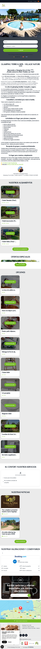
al (21, 42)
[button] (2, 23)
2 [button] (19, 263)
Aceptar (4, 642)
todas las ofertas (20, 264)
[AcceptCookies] (2, 646)
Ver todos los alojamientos (20, 249)
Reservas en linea (10, 281)
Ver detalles (10, 192)
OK (29, 595)
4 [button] (23, 263)
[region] (10, 635)
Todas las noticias (20, 541)
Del (6, 42)
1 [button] (17, 263)
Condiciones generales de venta (24, 639)
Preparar (9, 642)
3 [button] (21, 263)
